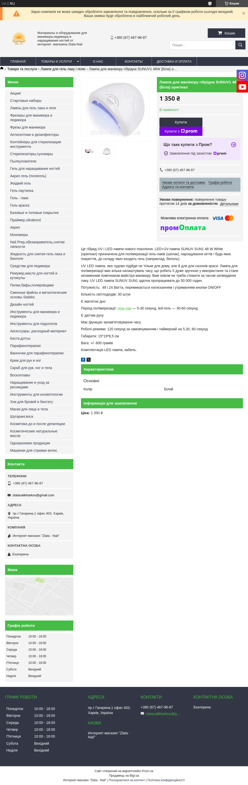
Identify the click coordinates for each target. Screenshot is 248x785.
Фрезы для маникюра (27, 127)
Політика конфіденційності (166, 780)
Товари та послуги (22, 69)
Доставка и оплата (174, 61)
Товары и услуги (56, 61)
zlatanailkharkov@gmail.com (33, 495)
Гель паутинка (21, 191)
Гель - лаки (19, 198)
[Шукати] (240, 45)
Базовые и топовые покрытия (34, 213)
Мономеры (19, 235)
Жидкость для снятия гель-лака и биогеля (37, 256)
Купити (181, 122)
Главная (18, 61)
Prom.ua (147, 771)
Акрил (15, 227)
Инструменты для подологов (33, 324)
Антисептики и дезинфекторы (34, 135)
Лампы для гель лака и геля (33, 108)
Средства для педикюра (30, 266)
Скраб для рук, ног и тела (31, 368)
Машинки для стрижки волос (33, 450)
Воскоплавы (20, 375)
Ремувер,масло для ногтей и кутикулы (33, 275)
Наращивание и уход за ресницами (29, 384)
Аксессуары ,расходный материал (38, 331)
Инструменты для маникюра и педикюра (35, 314)
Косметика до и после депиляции (37, 424)
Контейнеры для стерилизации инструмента (35, 144)
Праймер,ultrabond (25, 220)
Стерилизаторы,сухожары (31, 154)
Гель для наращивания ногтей (35, 169)
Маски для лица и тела (29, 409)
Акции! (15, 93)
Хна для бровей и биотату (31, 402)
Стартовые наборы (26, 101)
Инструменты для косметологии (36, 394)
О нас (98, 61)
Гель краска (19, 205)
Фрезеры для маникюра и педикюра (31, 117)
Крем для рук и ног (25, 360)
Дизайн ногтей (22, 304)
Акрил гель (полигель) (28, 176)
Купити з (180, 131)
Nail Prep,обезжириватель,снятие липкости (37, 244)
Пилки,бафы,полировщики (32, 285)
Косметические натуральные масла (33, 433)
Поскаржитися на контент (127, 780)
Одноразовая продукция (30, 443)
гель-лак (124, 308)
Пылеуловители (23, 161)
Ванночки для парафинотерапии (37, 353)
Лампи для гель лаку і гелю (63, 69)
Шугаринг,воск (21, 416)
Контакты (133, 61)
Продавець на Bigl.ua (124, 775)
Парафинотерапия (25, 346)
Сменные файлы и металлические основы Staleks (38, 294)
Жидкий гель (20, 183)
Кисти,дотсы (20, 338)
